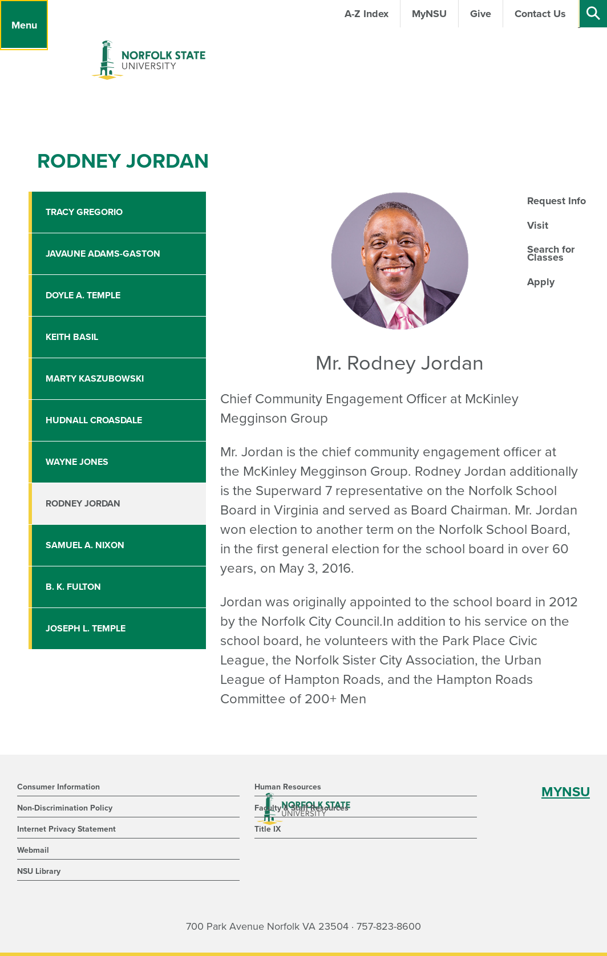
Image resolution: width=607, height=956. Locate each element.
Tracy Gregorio (84, 212)
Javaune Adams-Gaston (103, 254)
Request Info (556, 201)
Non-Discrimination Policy (64, 808)
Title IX (267, 829)
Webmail (33, 850)
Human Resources (287, 787)
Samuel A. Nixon (85, 545)
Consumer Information (58, 787)
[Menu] (24, 25)
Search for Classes (550, 253)
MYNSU (565, 792)
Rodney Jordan (83, 503)
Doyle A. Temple (83, 295)
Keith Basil (72, 337)
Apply (541, 282)
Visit (537, 225)
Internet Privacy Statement (66, 829)
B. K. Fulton (73, 587)
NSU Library (38, 871)
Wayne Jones (77, 462)
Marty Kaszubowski (95, 378)
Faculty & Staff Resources (301, 808)
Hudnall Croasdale (94, 420)
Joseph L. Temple (86, 628)
